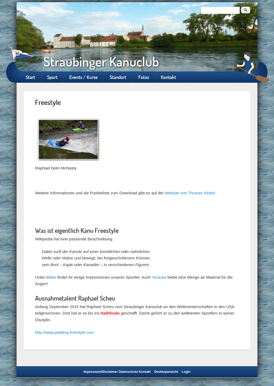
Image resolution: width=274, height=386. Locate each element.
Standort (118, 77)
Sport (52, 77)
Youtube (159, 277)
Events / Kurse (83, 77)
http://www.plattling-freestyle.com (64, 332)
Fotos (143, 77)
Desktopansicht (166, 372)
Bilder (51, 277)
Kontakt (168, 77)
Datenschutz (128, 372)
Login (186, 372)
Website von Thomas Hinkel (190, 193)
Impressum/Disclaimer (100, 372)
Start (30, 77)
